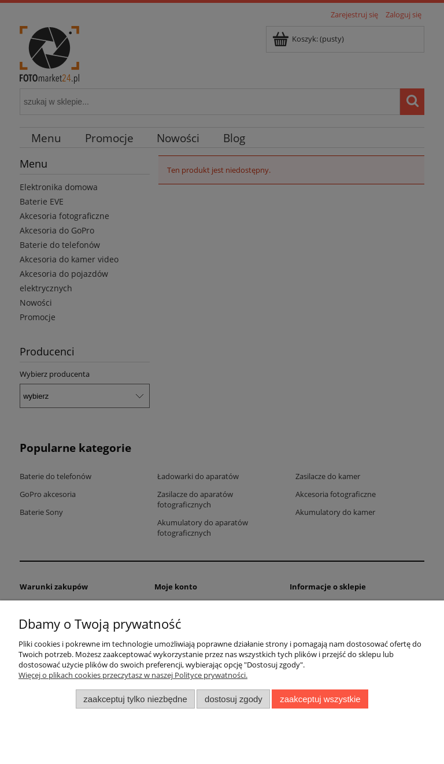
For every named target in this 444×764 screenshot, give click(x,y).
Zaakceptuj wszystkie (320, 699)
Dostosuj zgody (233, 699)
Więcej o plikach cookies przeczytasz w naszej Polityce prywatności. (132, 675)
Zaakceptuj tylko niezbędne (135, 699)
